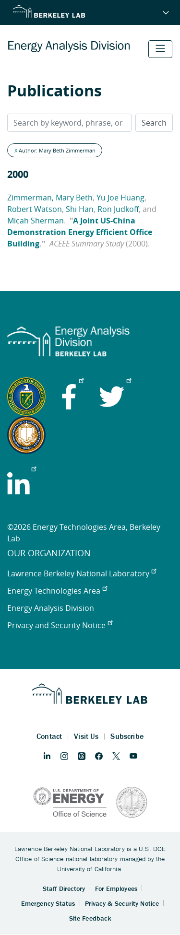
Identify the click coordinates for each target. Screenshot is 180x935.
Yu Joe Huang (120, 197)
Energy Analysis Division (50, 608)
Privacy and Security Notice (59, 625)
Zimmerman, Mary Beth (50, 197)
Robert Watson (34, 209)
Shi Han (80, 209)
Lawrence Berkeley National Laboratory (81, 573)
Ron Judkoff (118, 209)
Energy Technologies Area (57, 590)
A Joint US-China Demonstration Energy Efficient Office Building (79, 232)
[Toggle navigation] (160, 49)
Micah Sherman (35, 220)
